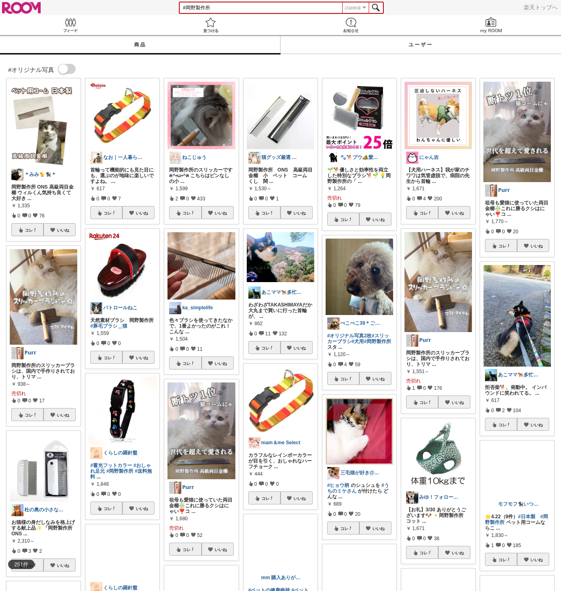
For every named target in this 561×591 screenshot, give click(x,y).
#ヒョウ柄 (338, 485)
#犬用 (358, 341)
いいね (63, 230)
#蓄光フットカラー (111, 465)
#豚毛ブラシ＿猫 (108, 326)
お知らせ (350, 25)
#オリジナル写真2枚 (349, 336)
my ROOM (491, 25)
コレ (31, 230)
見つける (210, 25)
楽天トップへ (541, 7)
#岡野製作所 (120, 471)
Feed (70, 25)
